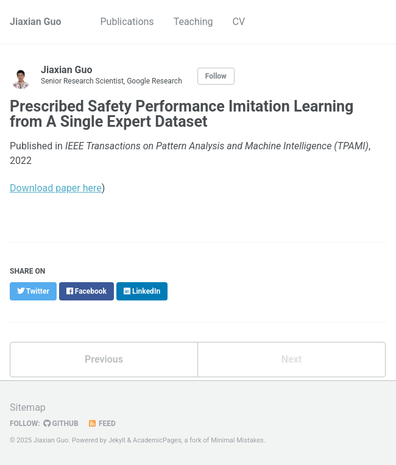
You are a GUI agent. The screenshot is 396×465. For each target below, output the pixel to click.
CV (238, 21)
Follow (216, 76)
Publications (127, 21)
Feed (102, 423)
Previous (104, 359)
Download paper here (56, 188)
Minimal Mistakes (237, 440)
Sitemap (28, 407)
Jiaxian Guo (36, 21)
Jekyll (117, 440)
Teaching (193, 21)
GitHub (61, 423)
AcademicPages (157, 440)
